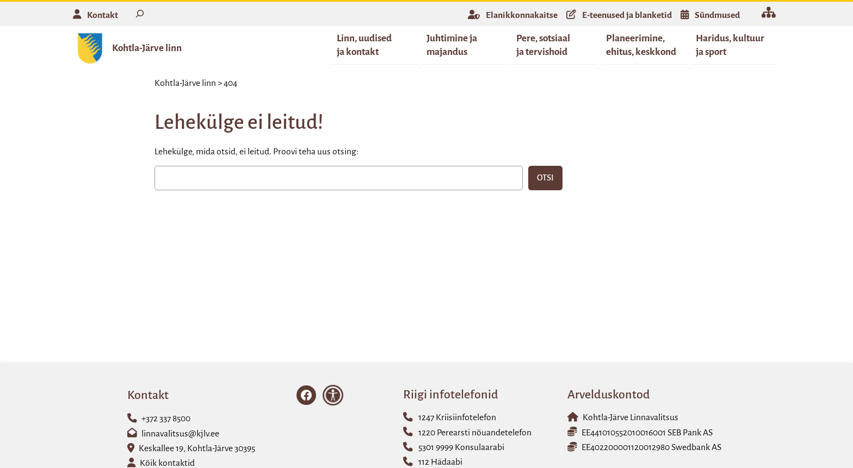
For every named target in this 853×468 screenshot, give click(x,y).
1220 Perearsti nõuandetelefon (474, 433)
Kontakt (102, 15)
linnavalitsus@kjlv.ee (180, 434)
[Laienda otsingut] (140, 14)
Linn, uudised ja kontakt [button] (364, 45)
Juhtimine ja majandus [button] (451, 45)
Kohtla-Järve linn (147, 48)
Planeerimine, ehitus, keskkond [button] (641, 45)
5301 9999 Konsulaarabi (461, 448)
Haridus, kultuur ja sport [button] (730, 45)
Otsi (545, 178)
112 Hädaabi (440, 462)
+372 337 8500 (165, 419)
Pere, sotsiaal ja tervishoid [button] (543, 45)
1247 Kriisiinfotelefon (457, 418)
